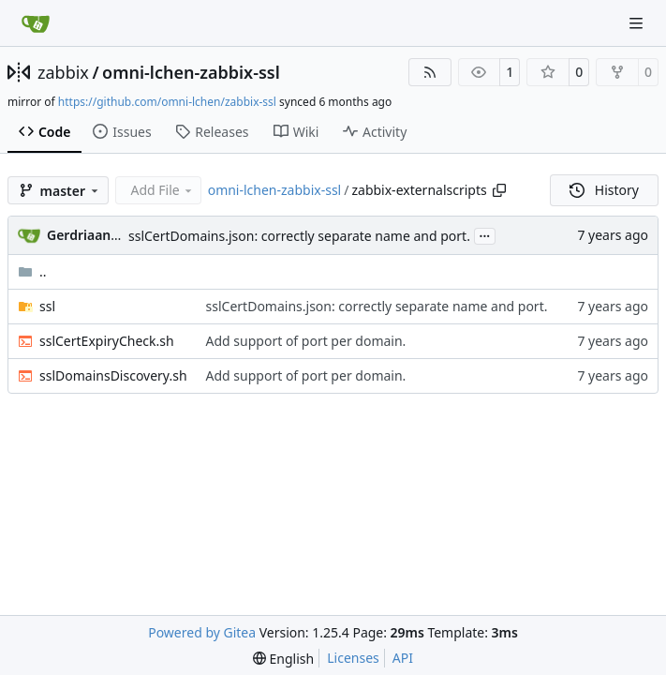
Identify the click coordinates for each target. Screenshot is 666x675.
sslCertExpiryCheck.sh (106, 341)
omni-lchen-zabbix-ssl (191, 72)
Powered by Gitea (202, 632)
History (604, 190)
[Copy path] (499, 190)
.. (32, 271)
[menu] (283, 659)
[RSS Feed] (429, 72)
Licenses (353, 658)
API (402, 658)
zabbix (63, 72)
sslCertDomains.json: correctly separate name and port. (299, 236)
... (485, 234)
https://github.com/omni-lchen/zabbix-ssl (167, 102)
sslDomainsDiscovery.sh (113, 375)
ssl (47, 306)
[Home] (35, 23)
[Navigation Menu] (638, 23)
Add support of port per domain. (306, 341)
